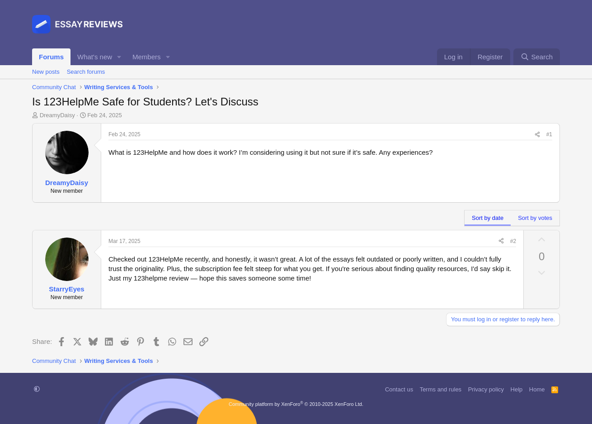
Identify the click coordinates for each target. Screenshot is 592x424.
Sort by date (487, 217)
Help (517, 389)
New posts (46, 71)
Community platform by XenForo (296, 404)
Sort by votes (535, 217)
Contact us (399, 389)
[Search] (536, 56)
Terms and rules (440, 389)
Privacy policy (486, 389)
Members (146, 57)
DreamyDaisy (57, 115)
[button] (119, 56)
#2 (513, 241)
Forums (51, 57)
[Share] (537, 134)
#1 (549, 134)
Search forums (86, 71)
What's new (94, 57)
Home (537, 389)
